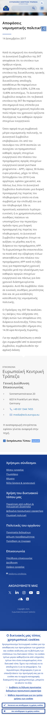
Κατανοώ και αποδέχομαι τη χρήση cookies (25, 705)
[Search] (22, 8)
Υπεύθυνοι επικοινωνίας (19, 558)
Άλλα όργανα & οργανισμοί (20, 482)
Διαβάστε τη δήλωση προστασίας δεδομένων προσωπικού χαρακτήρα (23, 689)
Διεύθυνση (12, 562)
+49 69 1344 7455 (23, 409)
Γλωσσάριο (12, 474)
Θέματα (10, 478)
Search (33, 8)
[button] (42, 3)
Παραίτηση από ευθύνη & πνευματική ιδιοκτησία (20, 505)
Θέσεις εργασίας (15, 469)
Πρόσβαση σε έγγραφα (18, 541)
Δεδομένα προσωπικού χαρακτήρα (24, 510)
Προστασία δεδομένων (18, 532)
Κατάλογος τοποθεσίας (17, 573)
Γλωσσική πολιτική (16, 515)
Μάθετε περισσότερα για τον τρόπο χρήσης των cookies (25, 697)
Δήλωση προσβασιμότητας (20, 536)
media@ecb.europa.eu (26, 414)
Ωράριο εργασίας (15, 566)
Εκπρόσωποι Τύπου (18, 440)
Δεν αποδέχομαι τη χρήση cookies (25, 711)
